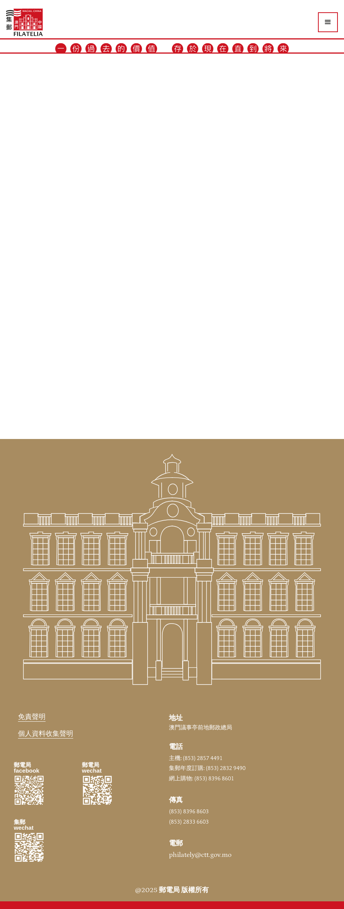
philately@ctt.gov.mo (200, 855)
